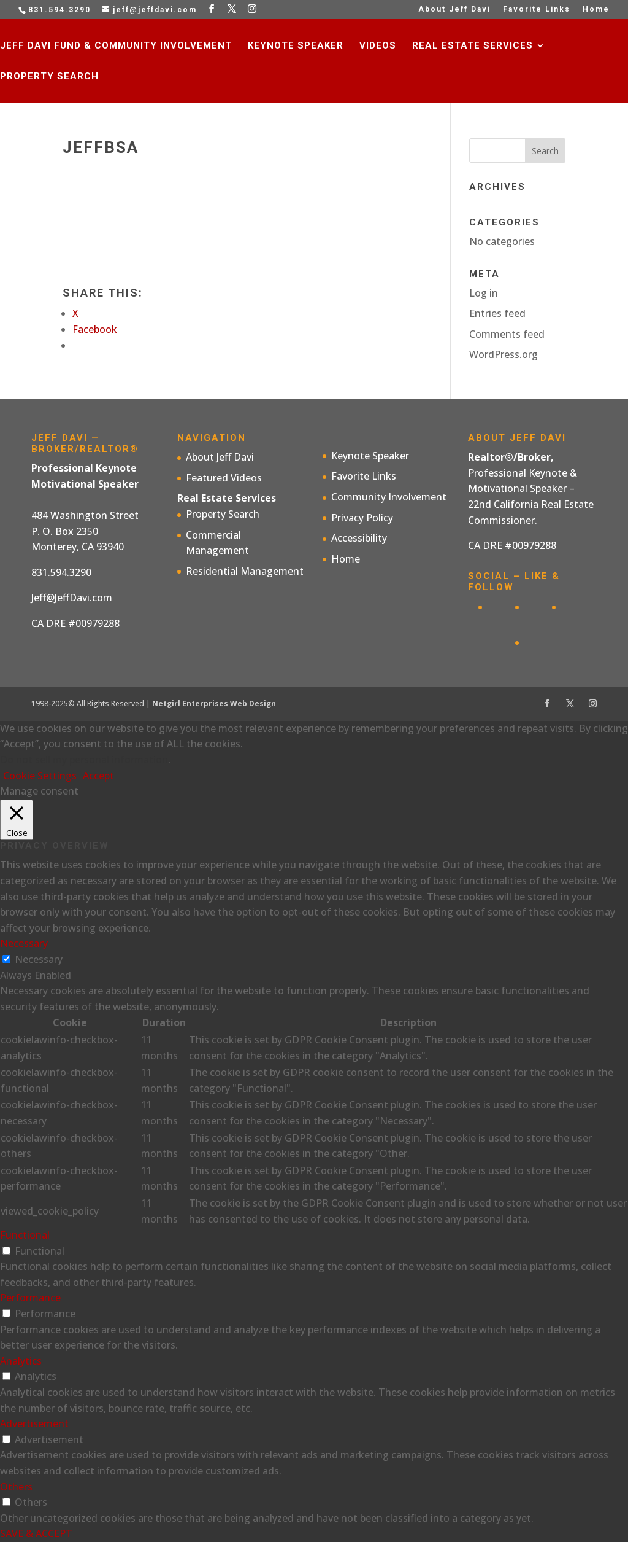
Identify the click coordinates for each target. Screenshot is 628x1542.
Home (596, 10)
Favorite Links (536, 10)
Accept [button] (98, 775)
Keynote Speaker (295, 46)
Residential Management (245, 571)
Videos (377, 46)
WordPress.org (503, 354)
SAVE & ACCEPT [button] (36, 1533)
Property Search (49, 77)
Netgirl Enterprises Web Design (214, 703)
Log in (483, 293)
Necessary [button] (24, 943)
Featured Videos (224, 478)
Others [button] (16, 1486)
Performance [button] (30, 1297)
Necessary (39, 959)
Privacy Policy (362, 517)
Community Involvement (388, 497)
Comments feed (507, 334)
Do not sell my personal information (84, 759)
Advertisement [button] (34, 1423)
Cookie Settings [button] (40, 775)
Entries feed (497, 313)
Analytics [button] (21, 1361)
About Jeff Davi (454, 10)
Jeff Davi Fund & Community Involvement (116, 46)
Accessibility (359, 538)
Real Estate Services (472, 46)
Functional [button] (25, 1235)
